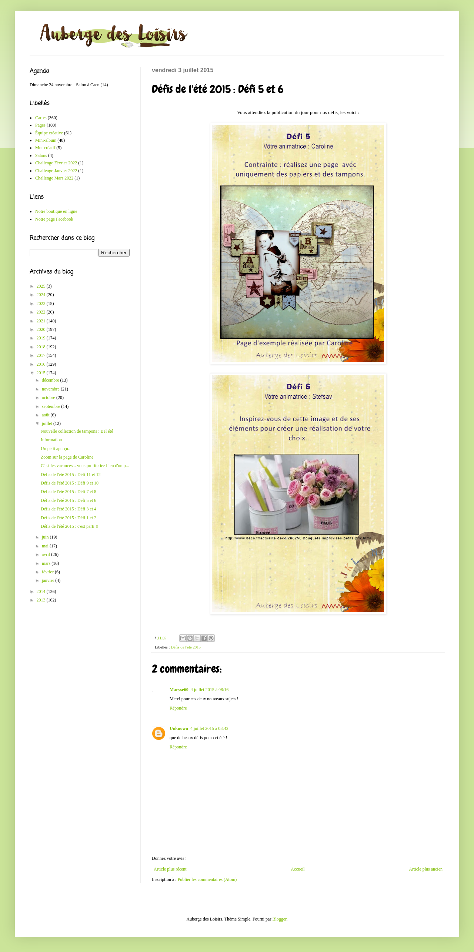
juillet (47, 423)
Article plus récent (170, 869)
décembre (51, 380)
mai (46, 546)
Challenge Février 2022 (56, 162)
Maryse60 (179, 689)
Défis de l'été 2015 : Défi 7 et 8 (68, 491)
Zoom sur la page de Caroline (67, 457)
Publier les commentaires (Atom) (207, 879)
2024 (42, 294)
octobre (49, 397)
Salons (41, 155)
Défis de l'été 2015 (186, 647)
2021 (42, 321)
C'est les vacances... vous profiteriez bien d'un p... (85, 465)
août (46, 415)
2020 (42, 329)
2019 (42, 338)
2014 (42, 591)
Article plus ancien (426, 869)
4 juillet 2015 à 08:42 (209, 728)
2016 (42, 364)
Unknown (179, 728)
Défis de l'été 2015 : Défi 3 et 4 (68, 509)
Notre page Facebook (54, 219)
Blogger (279, 919)
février (48, 571)
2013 (42, 600)
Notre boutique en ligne (56, 211)
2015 (42, 372)
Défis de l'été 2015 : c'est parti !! (70, 526)
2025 (42, 286)
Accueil (297, 869)
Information (51, 439)
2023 (42, 303)
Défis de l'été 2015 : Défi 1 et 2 (68, 517)
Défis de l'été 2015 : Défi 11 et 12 (71, 474)
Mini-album (45, 140)
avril (46, 554)
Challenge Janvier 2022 (56, 170)
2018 (42, 346)
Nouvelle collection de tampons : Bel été (77, 431)
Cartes (41, 117)
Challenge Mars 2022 (54, 178)
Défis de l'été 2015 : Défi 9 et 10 (70, 483)
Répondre (178, 708)
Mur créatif (45, 147)
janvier (48, 580)
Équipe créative (49, 132)
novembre (51, 389)
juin (46, 537)
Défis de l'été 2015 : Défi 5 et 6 (68, 500)
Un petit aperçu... (56, 448)
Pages (40, 125)
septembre (51, 406)
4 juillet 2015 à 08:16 (210, 689)
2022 (42, 312)
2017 (42, 355)
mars (46, 563)
